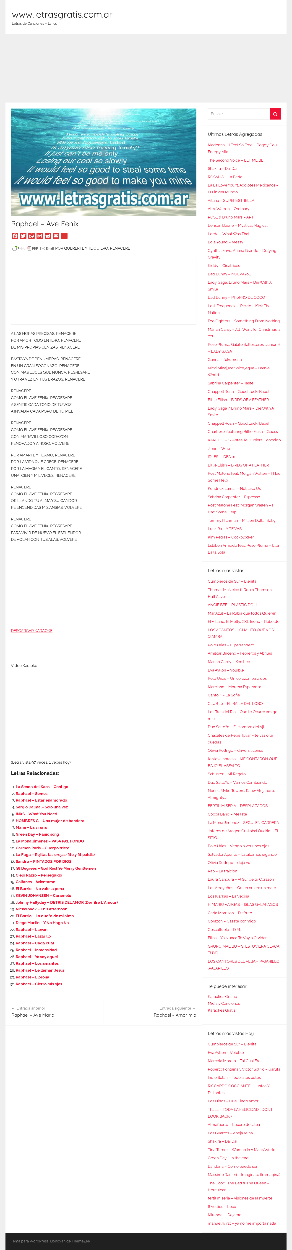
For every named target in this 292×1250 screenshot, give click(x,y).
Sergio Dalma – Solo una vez (42, 807)
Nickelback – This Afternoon (41, 909)
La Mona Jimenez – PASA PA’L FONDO (50, 841)
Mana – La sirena (31, 827)
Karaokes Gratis (221, 1010)
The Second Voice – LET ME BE (235, 160)
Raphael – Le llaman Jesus (40, 970)
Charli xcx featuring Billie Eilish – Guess (243, 431)
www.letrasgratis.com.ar (62, 14)
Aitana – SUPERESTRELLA (231, 200)
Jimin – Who (219, 448)
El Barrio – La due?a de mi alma (45, 916)
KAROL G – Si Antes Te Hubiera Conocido (244, 440)
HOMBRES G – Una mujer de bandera (50, 820)
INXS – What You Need (36, 814)
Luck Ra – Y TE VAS (225, 528)
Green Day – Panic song (37, 834)
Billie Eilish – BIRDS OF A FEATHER (238, 399)
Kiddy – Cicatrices (224, 265)
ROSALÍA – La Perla (225, 177)
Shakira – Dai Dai (222, 168)
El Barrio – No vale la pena (40, 888)
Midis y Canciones (224, 1003)
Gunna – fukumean (225, 359)
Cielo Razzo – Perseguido (39, 875)
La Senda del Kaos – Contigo (42, 786)
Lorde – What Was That (229, 234)
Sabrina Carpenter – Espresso (234, 497)
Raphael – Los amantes (37, 963)
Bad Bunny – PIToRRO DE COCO (236, 297)
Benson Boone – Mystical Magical (238, 225)
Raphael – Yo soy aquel (37, 956)
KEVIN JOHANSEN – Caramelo (43, 895)
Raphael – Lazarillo (33, 936)
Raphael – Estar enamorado (41, 800)
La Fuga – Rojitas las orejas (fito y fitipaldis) (55, 854)
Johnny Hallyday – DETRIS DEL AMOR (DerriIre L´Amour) (67, 902)
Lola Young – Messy (225, 242)
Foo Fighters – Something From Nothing (244, 321)
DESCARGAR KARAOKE (31, 630)
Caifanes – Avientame (35, 882)
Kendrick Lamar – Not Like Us (234, 488)
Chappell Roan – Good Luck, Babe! (238, 391)
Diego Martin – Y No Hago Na (42, 922)
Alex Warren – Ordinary (228, 208)
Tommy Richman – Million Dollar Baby (242, 520)
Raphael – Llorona (32, 977)
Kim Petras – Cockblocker (231, 537)
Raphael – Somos (31, 793)
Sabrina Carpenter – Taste (230, 383)
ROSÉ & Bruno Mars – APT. (231, 217)
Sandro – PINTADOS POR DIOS (43, 861)
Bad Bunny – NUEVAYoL (229, 274)
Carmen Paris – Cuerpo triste (42, 848)
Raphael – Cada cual (35, 943)
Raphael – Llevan (31, 929)
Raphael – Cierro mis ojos (39, 984)
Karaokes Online (222, 996)
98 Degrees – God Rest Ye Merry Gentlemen (56, 868)
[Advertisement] (146, 69)
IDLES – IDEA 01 (221, 456)
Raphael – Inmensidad (36, 950)
